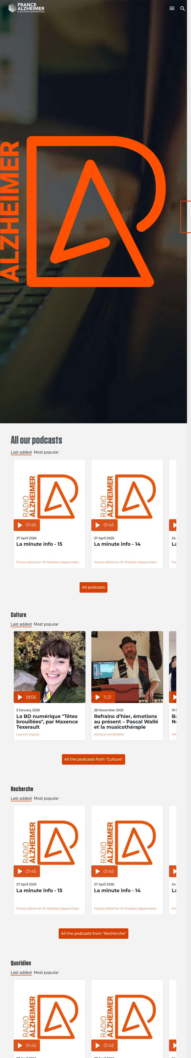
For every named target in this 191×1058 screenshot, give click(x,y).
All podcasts (93, 587)
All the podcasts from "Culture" (93, 759)
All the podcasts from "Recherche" (93, 933)
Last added (21, 452)
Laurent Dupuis (27, 734)
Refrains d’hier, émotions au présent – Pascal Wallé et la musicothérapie (126, 722)
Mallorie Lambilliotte (109, 734)
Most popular (46, 452)
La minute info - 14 (117, 544)
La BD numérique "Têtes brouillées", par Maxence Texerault (47, 722)
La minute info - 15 (39, 544)
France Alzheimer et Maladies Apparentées (47, 562)
